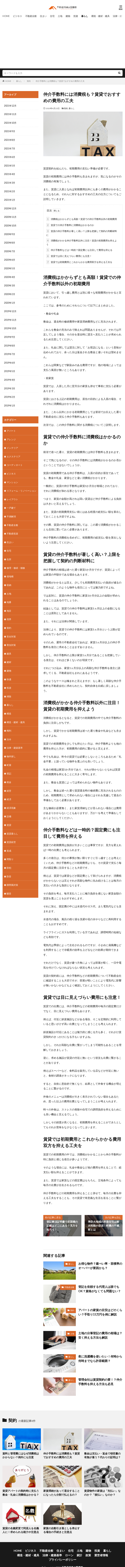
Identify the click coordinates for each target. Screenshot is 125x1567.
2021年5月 (9, 165)
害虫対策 (11, 639)
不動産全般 (31, 15)
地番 (9, 596)
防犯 (9, 859)
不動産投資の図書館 (72, 1558)
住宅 (52, 15)
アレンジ (11, 435)
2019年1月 (9, 402)
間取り (10, 850)
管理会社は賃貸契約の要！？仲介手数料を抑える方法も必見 (99, 1380)
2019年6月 (9, 359)
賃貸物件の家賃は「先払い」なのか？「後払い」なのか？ (101, 1491)
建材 (9, 655)
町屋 (9, 757)
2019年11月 (10, 317)
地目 (9, 605)
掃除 (9, 689)
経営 (9, 783)
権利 (9, 723)
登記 (9, 766)
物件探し (11, 749)
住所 (9, 554)
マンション (12, 478)
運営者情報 (72, 1551)
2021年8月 (9, 139)
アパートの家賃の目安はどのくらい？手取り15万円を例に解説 (97, 1311)
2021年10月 (10, 122)
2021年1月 (9, 198)
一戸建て (11, 503)
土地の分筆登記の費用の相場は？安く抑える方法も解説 (99, 1334)
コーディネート (15, 461)
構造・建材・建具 (100, 15)
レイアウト (12, 495)
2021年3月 (9, 181)
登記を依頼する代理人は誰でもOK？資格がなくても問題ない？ (99, 1287)
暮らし (84, 15)
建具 (9, 647)
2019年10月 (10, 325)
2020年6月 (9, 258)
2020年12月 (10, 207)
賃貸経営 (11, 833)
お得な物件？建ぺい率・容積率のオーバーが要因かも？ (99, 1264)
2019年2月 (9, 393)
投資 (75, 15)
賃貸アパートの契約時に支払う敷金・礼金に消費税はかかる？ (19, 1491)
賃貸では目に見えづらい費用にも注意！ (69, 255)
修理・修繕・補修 (16, 562)
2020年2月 (9, 292)
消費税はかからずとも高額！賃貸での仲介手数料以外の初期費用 (81, 218)
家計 (53, 1551)
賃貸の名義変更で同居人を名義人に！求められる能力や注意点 (19, 1527)
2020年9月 (9, 232)
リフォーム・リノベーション (21, 486)
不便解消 (11, 511)
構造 (9, 706)
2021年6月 (9, 156)
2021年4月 (9, 173)
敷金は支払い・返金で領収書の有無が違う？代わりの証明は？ (102, 1454)
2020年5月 (9, 266)
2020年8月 (9, 241)
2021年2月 (9, 190)
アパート (11, 427)
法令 (9, 732)
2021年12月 (10, 105)
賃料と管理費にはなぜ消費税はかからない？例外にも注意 (20, 1454)
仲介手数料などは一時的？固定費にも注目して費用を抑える (79, 249)
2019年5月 (9, 368)
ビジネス (17, 15)
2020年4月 (9, 275)
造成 (9, 842)
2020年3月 (9, 283)
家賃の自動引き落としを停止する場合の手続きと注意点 (61, 1527)
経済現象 (11, 799)
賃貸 (9, 816)
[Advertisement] (62, 42)
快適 (9, 672)
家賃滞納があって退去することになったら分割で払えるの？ (61, 1491)
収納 (9, 579)
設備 (9, 808)
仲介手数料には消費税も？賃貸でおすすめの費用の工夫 (60, 81)
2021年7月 (9, 148)
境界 (9, 613)
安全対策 (11, 630)
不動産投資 (12, 528)
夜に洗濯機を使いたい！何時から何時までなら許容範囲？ (99, 1357)
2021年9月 (9, 131)
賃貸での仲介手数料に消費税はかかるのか (70, 224)
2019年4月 (9, 376)
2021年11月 (10, 114)
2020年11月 (10, 215)
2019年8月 (9, 342)
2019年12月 (10, 309)
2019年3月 (9, 385)
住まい (43, 15)
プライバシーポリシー (92, 1551)
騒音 (9, 884)
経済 (9, 791)
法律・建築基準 (15, 740)
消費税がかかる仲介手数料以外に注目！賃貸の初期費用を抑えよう (81, 241)
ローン (44, 1551)
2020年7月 (9, 249)
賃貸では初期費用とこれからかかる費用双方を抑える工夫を (79, 261)
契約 (29, 81)
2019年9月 (9, 334)
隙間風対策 (12, 876)
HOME (6, 15)
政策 (60, 1551)
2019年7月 (9, 351)
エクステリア (13, 452)
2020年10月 (10, 224)
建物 (68, 15)
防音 (9, 867)
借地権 (10, 571)
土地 (60, 15)
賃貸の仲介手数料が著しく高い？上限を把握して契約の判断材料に (81, 232)
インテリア (12, 444)
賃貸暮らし (12, 825)
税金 (9, 774)
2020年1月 (9, 300)
